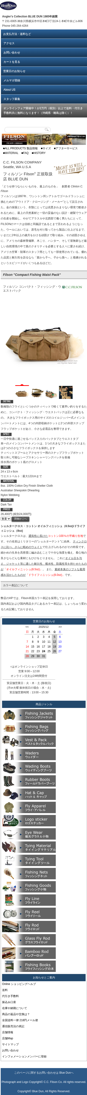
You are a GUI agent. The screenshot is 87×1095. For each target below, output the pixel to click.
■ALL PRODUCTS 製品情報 (20, 148)
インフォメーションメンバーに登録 (24, 1056)
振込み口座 (9, 1002)
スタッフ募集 (11, 99)
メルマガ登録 (11, 80)
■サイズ (46, 148)
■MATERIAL (10, 153)
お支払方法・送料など (17, 34)
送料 (5, 989)
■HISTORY (39, 153)
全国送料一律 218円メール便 (20, 1020)
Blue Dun (65, 1072)
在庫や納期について (14, 1008)
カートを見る (11, 61)
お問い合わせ (11, 52)
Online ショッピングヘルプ (19, 983)
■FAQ (24, 153)
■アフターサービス (66, 148)
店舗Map (7, 1038)
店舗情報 (7, 1032)
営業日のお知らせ (14, 71)
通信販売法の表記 (13, 1026)
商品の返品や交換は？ (16, 1014)
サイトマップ (10, 1044)
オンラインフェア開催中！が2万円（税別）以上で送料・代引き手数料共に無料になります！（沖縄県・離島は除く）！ (43, 110)
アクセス (9, 43)
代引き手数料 (10, 995)
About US (9, 89)
